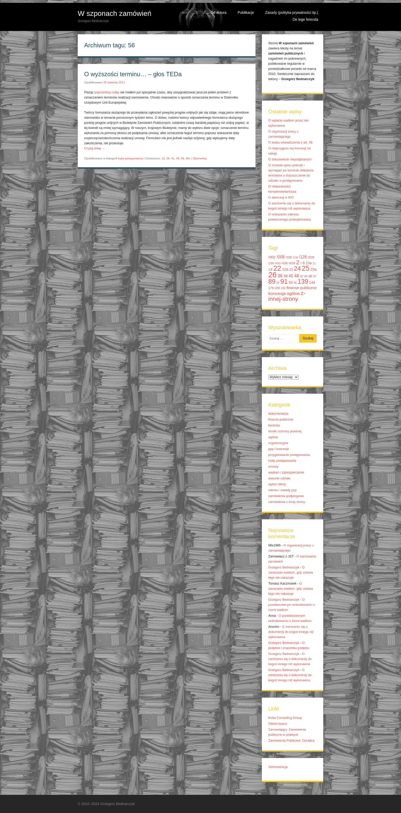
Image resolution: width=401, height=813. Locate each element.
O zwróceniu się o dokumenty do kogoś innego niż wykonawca (291, 632)
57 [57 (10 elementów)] (302, 276)
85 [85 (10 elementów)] (306, 276)
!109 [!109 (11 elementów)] (289, 257)
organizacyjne (278, 443)
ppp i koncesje (278, 449)
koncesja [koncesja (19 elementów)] (277, 293)
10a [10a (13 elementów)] (308, 263)
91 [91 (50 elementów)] (284, 281)
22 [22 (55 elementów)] (277, 268)
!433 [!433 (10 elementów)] (278, 263)
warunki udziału (279, 478)
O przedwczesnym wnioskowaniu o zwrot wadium (291, 605)
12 (163, 158)
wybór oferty (277, 484)
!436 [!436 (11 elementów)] (285, 263)
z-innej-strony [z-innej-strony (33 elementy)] (286, 296)
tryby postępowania (130, 158)
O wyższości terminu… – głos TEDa (133, 74)
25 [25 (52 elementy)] (305, 268)
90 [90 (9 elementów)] (278, 282)
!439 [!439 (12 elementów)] (292, 263)
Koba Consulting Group (285, 718)
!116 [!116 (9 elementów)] (295, 257)
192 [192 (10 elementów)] (283, 288)
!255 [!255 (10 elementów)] (271, 263)
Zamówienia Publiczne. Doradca (291, 740)
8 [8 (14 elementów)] (304, 263)
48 (177, 158)
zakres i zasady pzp (282, 490)
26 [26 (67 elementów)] (272, 274)
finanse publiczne (280, 419)
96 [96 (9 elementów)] (295, 282)
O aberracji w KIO (281, 197)
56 (182, 158)
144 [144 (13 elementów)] (312, 282)
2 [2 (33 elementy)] (297, 262)
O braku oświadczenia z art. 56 (290, 142)
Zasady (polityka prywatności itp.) (291, 12)
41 (173, 158)
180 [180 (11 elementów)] (277, 288)
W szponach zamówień (114, 13)
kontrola (274, 425)
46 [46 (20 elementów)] (296, 275)
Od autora (218, 12)
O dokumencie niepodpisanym (289, 159)
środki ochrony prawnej (285, 431)
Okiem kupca (277, 724)
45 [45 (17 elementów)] (290, 275)
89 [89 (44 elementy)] (271, 281)
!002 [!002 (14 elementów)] (272, 257)
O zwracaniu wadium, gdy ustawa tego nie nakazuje (290, 572)
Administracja (278, 767)
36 (168, 158)
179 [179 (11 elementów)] (271, 288)
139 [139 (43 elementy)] (303, 281)
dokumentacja (278, 413)
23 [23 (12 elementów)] (291, 269)
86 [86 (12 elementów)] (310, 276)
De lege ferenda (305, 19)
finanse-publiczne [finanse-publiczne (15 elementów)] (301, 287)
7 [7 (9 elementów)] (301, 263)
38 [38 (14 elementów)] (286, 276)
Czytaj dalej (94, 148)
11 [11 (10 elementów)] (314, 263)
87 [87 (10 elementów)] (314, 276)
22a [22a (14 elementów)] (285, 269)
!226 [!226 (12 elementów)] (311, 257)
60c (188, 158)
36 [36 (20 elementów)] (280, 275)
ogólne (273, 437)
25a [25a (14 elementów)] (313, 269)
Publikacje (246, 12)
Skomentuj (200, 158)
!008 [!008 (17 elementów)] (280, 257)
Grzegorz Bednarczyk (283, 567)
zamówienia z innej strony (286, 502)
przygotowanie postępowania (289, 455)
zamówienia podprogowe (286, 496)
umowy (273, 466)
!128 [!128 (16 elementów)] (303, 257)
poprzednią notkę (107, 92)
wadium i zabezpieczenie (286, 472)
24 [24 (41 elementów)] (297, 268)
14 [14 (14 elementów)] (270, 269)
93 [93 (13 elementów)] (291, 282)
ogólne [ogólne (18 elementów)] (293, 293)
